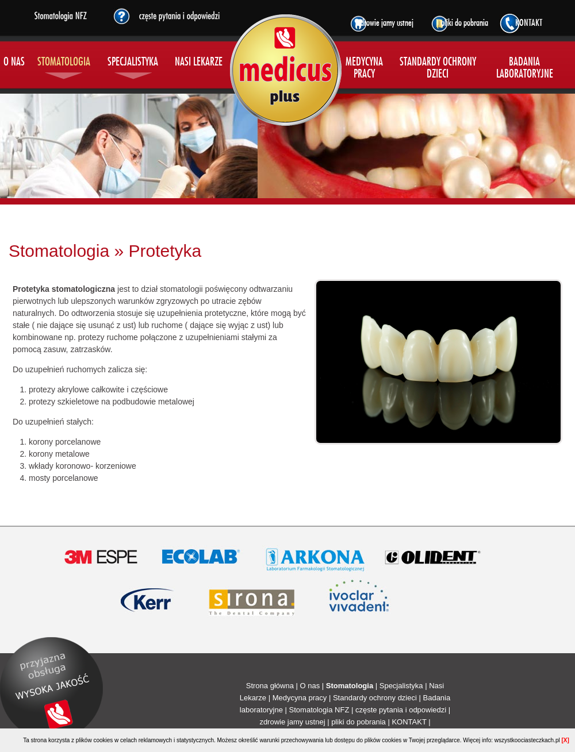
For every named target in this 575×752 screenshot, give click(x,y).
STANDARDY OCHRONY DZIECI (438, 68)
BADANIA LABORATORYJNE (524, 68)
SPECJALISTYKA (133, 62)
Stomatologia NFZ (319, 709)
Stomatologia (59, 250)
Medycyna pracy (300, 697)
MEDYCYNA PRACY (364, 68)
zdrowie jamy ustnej (292, 722)
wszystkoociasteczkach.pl (527, 740)
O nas (310, 685)
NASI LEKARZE (199, 62)
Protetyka (164, 250)
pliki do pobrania (358, 722)
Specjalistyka (401, 685)
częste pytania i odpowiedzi (400, 709)
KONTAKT (409, 722)
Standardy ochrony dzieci (375, 697)
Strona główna (270, 685)
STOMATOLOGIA (63, 62)
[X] (565, 740)
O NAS (14, 62)
